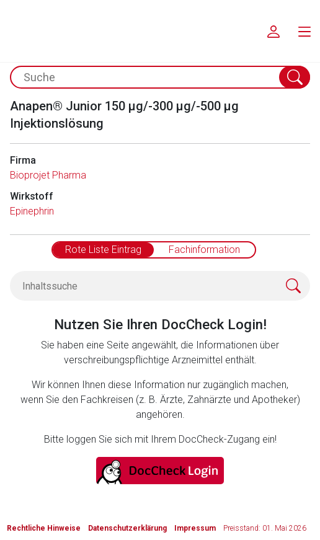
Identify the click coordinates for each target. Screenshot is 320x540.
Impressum (195, 528)
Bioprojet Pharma (48, 175)
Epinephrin (32, 211)
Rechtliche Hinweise (44, 528)
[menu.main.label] (304, 30)
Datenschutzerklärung (127, 528)
